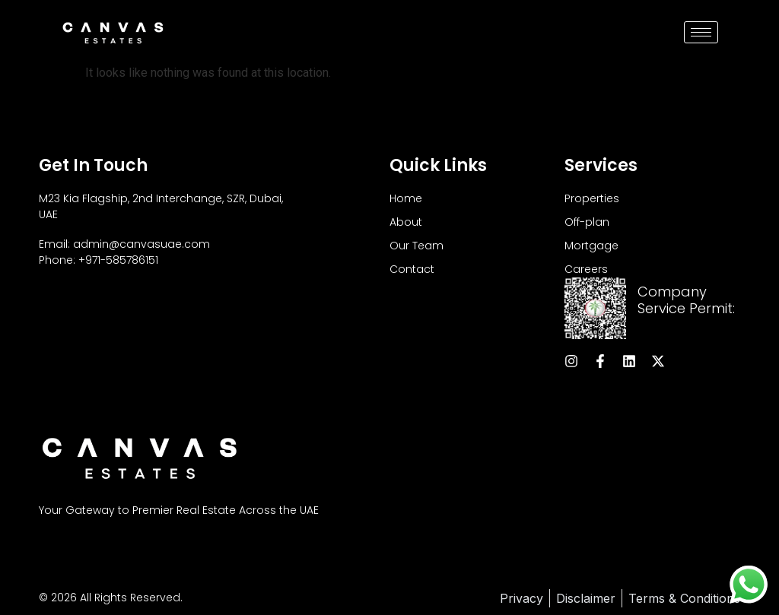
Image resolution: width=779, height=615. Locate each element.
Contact (412, 269)
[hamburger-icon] (701, 32)
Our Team (417, 245)
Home (406, 198)
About (406, 222)
